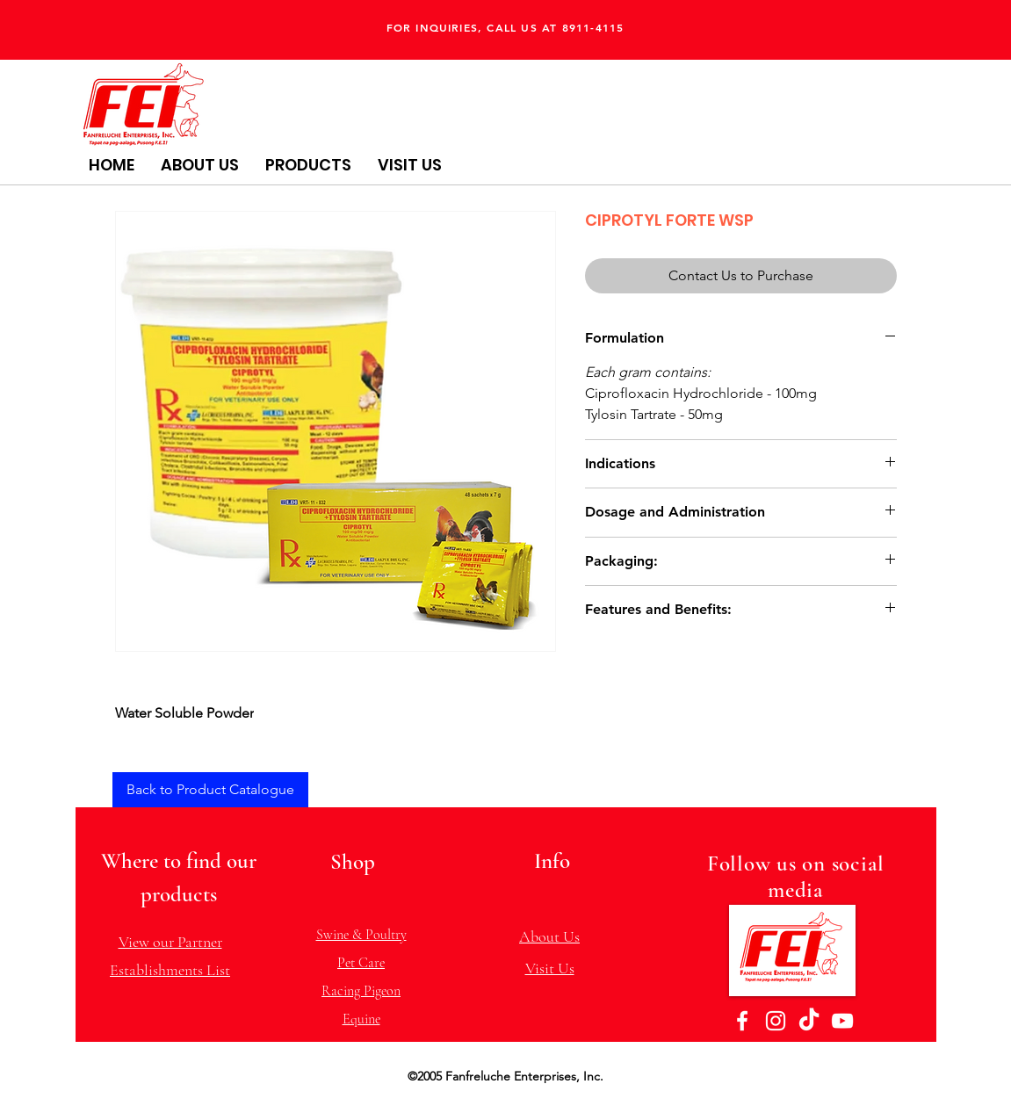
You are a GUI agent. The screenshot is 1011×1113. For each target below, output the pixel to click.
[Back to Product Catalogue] (210, 789)
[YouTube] (842, 1021)
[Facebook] (742, 1021)
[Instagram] (775, 1021)
